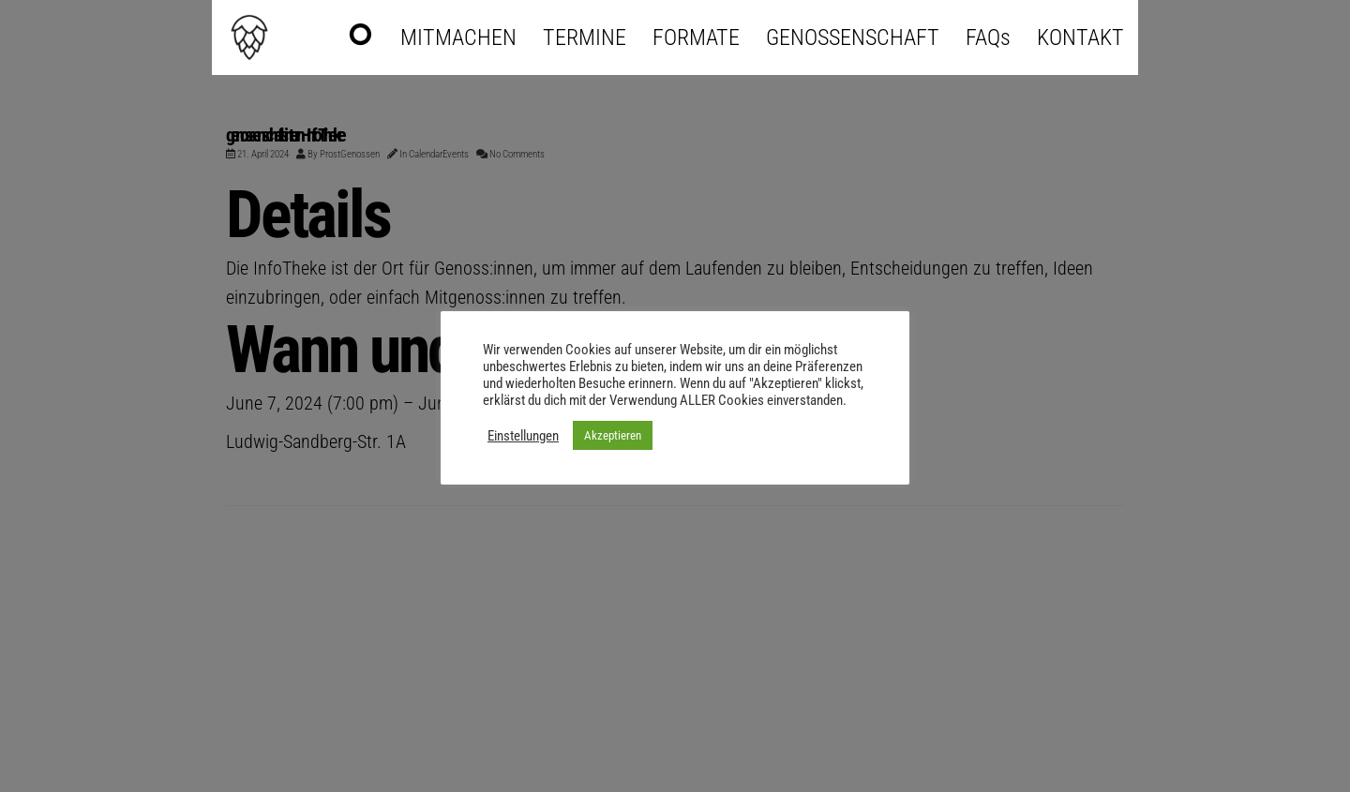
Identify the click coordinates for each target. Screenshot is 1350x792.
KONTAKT (1080, 37)
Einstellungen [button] (523, 435)
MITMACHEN (458, 37)
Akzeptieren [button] (612, 435)
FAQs (988, 37)
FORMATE (696, 37)
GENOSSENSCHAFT (852, 37)
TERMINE (584, 37)
